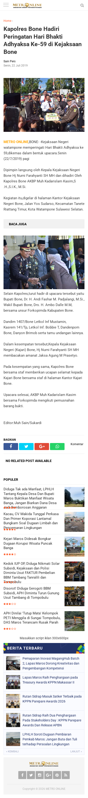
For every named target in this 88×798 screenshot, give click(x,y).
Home (7, 20)
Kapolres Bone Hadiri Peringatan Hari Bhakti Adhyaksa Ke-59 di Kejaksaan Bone (43, 40)
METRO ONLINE (55, 789)
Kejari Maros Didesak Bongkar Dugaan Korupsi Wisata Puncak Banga (28, 543)
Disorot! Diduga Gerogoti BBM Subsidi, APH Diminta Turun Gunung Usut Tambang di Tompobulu (31, 593)
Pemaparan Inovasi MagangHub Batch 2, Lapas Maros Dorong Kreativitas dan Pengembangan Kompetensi (51, 663)
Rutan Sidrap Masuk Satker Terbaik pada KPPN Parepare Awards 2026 (52, 699)
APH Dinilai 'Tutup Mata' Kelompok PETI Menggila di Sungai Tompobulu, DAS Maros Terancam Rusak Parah (32, 617)
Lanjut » (76, 751)
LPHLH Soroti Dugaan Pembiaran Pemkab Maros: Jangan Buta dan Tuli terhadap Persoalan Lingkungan (50, 739)
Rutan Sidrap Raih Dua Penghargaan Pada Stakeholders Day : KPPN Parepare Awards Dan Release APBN (52, 720)
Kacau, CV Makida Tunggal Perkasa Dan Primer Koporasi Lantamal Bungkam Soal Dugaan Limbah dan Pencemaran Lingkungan (31, 521)
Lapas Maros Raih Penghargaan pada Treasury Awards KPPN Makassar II (50, 680)
